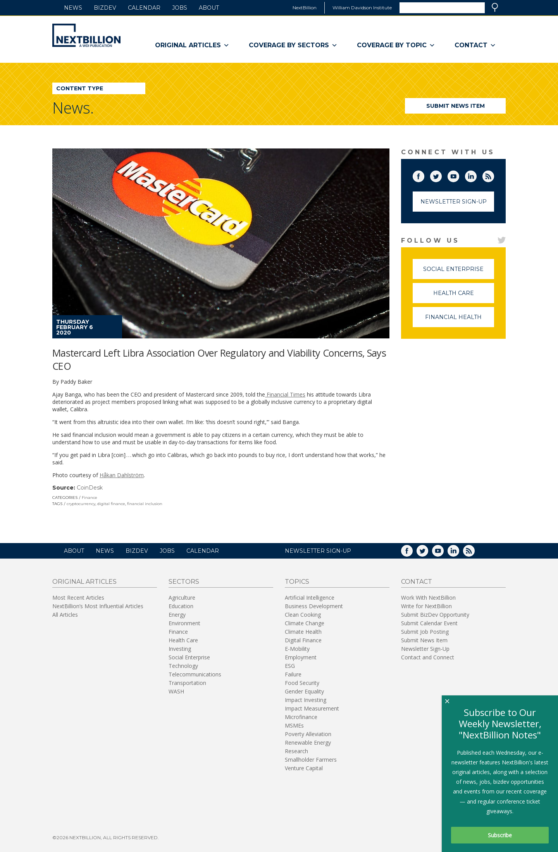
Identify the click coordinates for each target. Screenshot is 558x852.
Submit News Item (455, 105)
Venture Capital (304, 768)
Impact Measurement (312, 708)
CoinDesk (90, 487)
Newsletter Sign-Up (453, 201)
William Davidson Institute (362, 7)
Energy (177, 614)
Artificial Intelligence (309, 597)
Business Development (314, 606)
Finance (89, 497)
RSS (493, 174)
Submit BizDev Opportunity (435, 614)
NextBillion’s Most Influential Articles (97, 606)
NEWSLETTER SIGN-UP (318, 550)
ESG (290, 665)
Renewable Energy (308, 742)
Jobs (179, 7)
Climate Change (304, 623)
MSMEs (294, 725)
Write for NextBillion (426, 606)
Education (181, 606)
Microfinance (301, 717)
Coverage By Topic (396, 45)
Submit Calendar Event (429, 623)
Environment (184, 623)
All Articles (65, 614)
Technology (183, 665)
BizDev (105, 7)
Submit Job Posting (425, 631)
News (73, 7)
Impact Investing (305, 700)
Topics (297, 581)
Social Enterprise (458, 272)
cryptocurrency (81, 503)
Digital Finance (303, 640)
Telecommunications (195, 674)
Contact (475, 45)
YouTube (458, 174)
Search (495, 7)
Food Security (302, 682)
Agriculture (182, 597)
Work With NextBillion (428, 597)
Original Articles (192, 45)
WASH (176, 691)
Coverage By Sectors (293, 45)
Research (296, 751)
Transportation (187, 682)
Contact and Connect (427, 657)
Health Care (463, 296)
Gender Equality (304, 691)
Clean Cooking (303, 614)
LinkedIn (476, 174)
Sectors (184, 581)
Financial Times (285, 394)
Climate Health (303, 631)
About (209, 7)
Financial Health (459, 320)
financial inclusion (144, 503)
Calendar (144, 7)
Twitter (441, 174)
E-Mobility (297, 648)
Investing (180, 648)
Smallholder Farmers (311, 759)
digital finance (111, 503)
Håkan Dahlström (122, 475)
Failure (293, 674)
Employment (301, 657)
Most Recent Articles (78, 597)
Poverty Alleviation (308, 734)
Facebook (412, 553)
